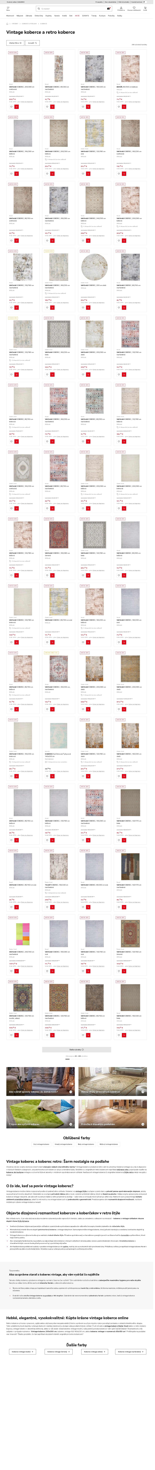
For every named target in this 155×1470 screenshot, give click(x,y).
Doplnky (49, 16)
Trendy (93, 16)
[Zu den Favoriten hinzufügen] (11, 107)
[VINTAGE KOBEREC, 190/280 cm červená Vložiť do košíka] (52, 575)
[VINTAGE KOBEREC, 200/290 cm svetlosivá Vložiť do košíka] (16, 107)
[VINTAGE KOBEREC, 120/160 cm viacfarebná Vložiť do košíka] (52, 1035)
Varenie (57, 16)
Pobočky (111, 16)
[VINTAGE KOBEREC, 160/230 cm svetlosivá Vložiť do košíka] (124, 174)
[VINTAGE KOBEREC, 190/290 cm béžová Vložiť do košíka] (16, 174)
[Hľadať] (38, 8)
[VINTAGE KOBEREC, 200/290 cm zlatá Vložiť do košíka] (88, 374)
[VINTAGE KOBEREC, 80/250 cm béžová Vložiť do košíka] (124, 575)
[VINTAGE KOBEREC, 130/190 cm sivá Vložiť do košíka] (88, 971)
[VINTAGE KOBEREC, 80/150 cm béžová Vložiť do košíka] (16, 709)
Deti (70, 16)
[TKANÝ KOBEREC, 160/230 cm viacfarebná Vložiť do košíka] (52, 907)
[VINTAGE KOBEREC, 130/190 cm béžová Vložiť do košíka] (52, 840)
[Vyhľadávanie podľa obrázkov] (108, 8)
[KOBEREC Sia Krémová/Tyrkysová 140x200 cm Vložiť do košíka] (52, 776)
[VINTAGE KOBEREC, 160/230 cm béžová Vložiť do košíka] (88, 642)
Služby (119, 16)
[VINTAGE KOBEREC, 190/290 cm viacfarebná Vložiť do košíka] (52, 240)
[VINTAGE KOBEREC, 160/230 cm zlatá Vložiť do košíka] (124, 776)
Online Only (39, 16)
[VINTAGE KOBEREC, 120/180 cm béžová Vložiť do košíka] (16, 575)
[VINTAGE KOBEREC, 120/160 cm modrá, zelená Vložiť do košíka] (16, 1035)
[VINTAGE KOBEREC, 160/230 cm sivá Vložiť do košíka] (124, 642)
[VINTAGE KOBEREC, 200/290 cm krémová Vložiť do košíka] (124, 508)
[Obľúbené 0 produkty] (134, 8)
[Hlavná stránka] (7, 24)
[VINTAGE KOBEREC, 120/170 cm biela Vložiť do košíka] (124, 840)
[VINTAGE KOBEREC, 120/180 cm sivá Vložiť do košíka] (88, 174)
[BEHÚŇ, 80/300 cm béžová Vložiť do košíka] (124, 107)
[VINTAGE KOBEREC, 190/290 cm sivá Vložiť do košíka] (52, 971)
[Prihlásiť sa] (121, 8)
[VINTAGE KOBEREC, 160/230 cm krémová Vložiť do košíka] (16, 776)
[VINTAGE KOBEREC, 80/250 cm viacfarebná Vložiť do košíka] (52, 107)
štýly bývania (23, 1221)
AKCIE (77, 16)
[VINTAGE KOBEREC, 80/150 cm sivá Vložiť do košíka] (52, 642)
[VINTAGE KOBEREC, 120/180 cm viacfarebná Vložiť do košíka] (16, 374)
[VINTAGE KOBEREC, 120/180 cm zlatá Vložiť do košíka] (88, 776)
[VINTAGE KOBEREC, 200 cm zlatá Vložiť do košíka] (88, 307)
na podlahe (47, 1296)
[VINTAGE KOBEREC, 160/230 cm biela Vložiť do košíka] (52, 374)
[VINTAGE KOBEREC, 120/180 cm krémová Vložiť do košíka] (16, 642)
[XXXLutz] (23, 8)
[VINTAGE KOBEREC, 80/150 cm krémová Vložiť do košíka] (16, 441)
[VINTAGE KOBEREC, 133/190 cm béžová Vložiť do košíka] (124, 441)
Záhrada (29, 16)
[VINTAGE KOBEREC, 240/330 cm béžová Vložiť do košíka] (88, 240)
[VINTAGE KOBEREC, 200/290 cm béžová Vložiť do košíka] (124, 240)
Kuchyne (102, 16)
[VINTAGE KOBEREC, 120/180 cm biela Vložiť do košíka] (88, 575)
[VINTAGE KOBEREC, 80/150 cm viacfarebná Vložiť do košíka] (124, 307)
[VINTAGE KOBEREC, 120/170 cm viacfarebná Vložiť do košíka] (124, 907)
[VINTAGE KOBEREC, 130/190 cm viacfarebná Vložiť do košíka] (16, 307)
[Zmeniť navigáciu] (8, 8)
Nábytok (20, 16)
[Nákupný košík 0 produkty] (145, 8)
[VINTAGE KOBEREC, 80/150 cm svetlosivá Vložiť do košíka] (16, 240)
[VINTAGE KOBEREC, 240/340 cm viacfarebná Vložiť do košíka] (16, 971)
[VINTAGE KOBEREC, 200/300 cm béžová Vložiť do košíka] (52, 174)
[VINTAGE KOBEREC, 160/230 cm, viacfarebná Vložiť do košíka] (52, 709)
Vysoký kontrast (139, 2)
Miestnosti (10, 16)
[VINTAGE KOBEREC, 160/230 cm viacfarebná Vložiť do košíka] (88, 107)
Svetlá (64, 16)
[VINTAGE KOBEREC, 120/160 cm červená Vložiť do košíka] (124, 971)
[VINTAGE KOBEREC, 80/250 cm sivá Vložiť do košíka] (88, 907)
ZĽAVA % (85, 16)
